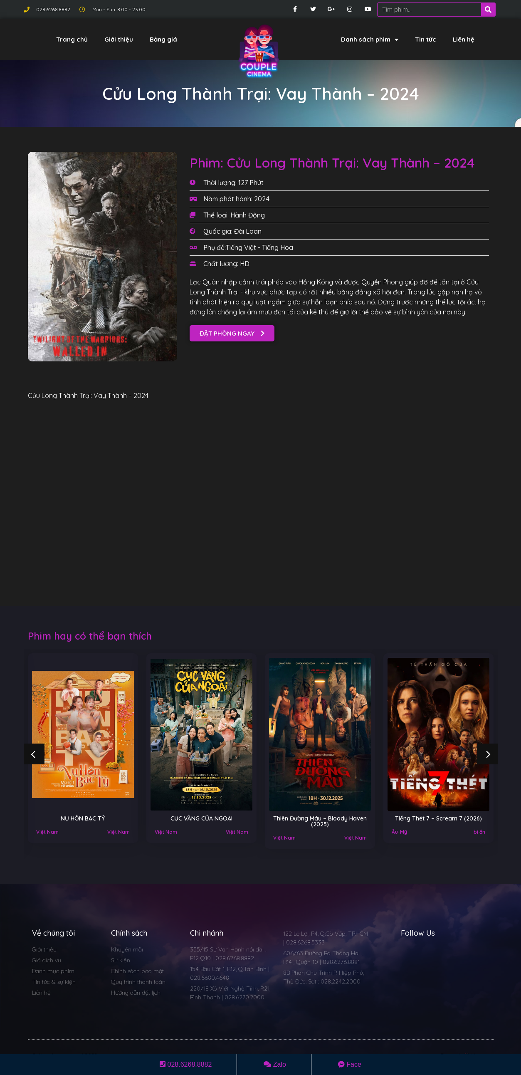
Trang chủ (72, 39)
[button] (232, 333)
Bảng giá (163, 39)
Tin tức (425, 39)
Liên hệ (463, 39)
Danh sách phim (369, 39)
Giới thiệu (118, 39)
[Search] (488, 9)
